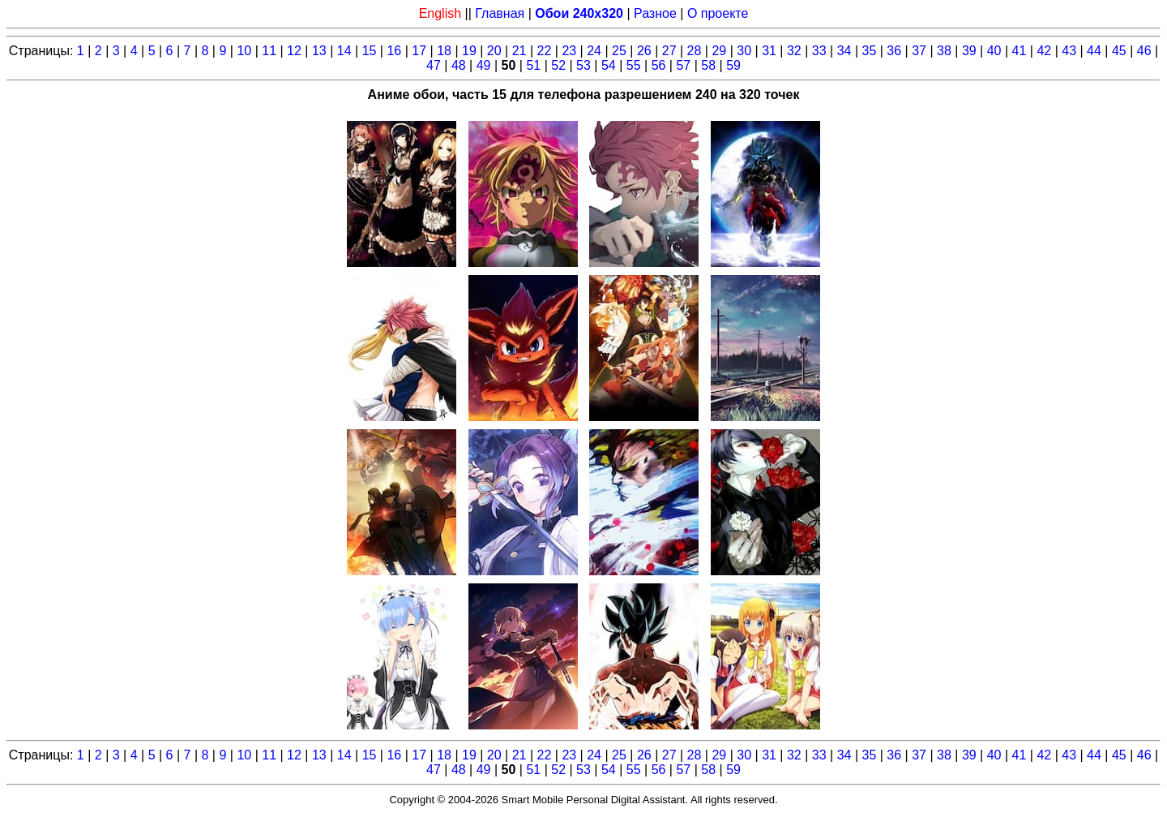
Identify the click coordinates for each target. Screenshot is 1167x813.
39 (969, 51)
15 (369, 51)
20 (494, 51)
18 (444, 51)
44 (1094, 51)
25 (619, 51)
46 (1144, 51)
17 (419, 51)
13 (319, 51)
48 (458, 65)
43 (1069, 51)
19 (469, 51)
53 (583, 65)
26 (644, 51)
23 (569, 51)
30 (744, 51)
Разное (655, 13)
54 (608, 65)
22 (544, 51)
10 (244, 51)
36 (894, 51)
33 (819, 51)
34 (844, 51)
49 (484, 65)
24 (594, 51)
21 (519, 51)
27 (669, 51)
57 (683, 65)
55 (633, 65)
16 (394, 51)
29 (719, 51)
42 (1044, 51)
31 (769, 51)
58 (708, 65)
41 (1019, 51)
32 (794, 51)
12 (294, 51)
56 (659, 65)
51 (533, 65)
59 (733, 65)
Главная (499, 13)
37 (919, 51)
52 (558, 65)
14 (344, 51)
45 (1119, 51)
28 (694, 51)
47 (433, 65)
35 (869, 51)
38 (944, 51)
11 (269, 51)
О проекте (717, 13)
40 (994, 51)
